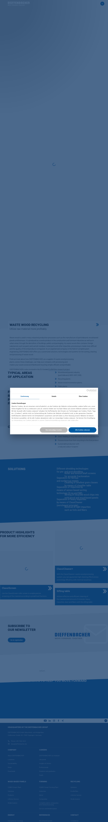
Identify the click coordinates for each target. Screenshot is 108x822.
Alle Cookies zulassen (82, 430)
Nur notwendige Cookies (54, 430)
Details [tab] (54, 396)
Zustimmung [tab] (25, 396)
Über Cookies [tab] (83, 396)
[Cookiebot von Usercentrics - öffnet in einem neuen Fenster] (88, 390)
